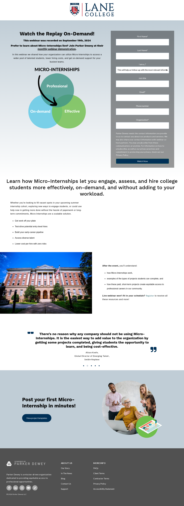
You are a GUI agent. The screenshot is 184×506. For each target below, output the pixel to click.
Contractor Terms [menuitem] (101, 478)
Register (150, 295)
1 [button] (84, 362)
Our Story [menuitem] (65, 468)
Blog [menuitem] (63, 478)
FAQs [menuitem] (95, 468)
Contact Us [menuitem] (66, 483)
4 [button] (96, 362)
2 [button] (88, 362)
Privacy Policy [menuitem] (99, 483)
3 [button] (92, 362)
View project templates (36, 418)
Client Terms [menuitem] (99, 473)
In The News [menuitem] (66, 473)
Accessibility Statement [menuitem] (103, 489)
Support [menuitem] (64, 489)
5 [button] (99, 362)
